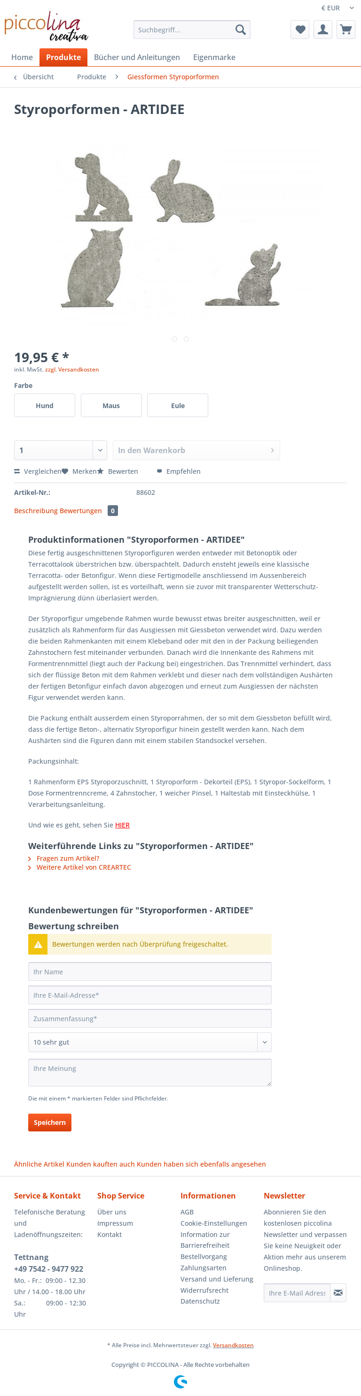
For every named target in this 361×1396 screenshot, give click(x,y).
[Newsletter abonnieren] (338, 1292)
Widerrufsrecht (204, 1290)
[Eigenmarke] (214, 57)
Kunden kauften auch (100, 1164)
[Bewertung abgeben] (150, 1042)
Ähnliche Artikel (39, 1164)
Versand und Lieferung (216, 1279)
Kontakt (109, 1234)
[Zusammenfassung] (150, 1018)
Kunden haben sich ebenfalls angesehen (201, 1164)
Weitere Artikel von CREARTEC (79, 867)
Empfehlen (179, 471)
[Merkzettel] (299, 29)
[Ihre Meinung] (150, 1072)
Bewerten (118, 471)
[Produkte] (63, 57)
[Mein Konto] (323, 29)
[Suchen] (241, 29)
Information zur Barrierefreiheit (205, 1240)
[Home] (22, 57)
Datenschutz (200, 1301)
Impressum (115, 1223)
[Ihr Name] (150, 971)
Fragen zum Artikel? (63, 858)
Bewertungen (89, 510)
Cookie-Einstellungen (213, 1223)
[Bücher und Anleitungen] (137, 57)
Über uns (111, 1211)
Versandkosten (233, 1345)
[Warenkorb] (346, 29)
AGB (187, 1211)
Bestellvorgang (203, 1256)
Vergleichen (38, 471)
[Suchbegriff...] (192, 29)
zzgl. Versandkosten (72, 369)
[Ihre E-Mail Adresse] (297, 1292)
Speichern (50, 1122)
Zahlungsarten (203, 1267)
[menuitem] (192, 34)
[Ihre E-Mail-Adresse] (150, 995)
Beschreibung (36, 510)
